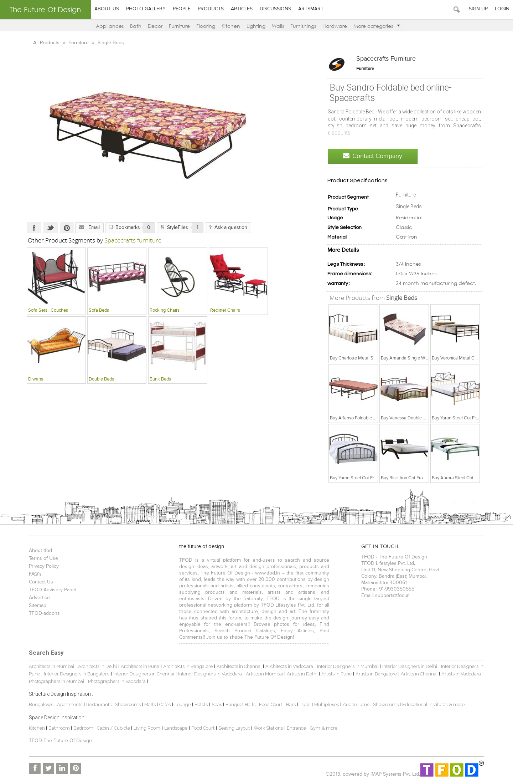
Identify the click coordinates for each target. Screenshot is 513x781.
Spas (217, 704)
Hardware (334, 26)
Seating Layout (234, 728)
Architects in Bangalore (188, 666)
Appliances (110, 26)
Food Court (270, 704)
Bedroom (83, 728)
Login (502, 8)
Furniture (179, 26)
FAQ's (35, 574)
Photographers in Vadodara (117, 681)
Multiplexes (326, 704)
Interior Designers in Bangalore (76, 674)
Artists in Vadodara (461, 674)
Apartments (69, 704)
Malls (150, 704)
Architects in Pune (140, 666)
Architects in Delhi (97, 666)
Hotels (201, 704)
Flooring (205, 26)
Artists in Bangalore (376, 674)
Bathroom (59, 728)
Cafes (165, 704)
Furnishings (303, 26)
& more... (458, 704)
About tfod (40, 550)
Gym (315, 728)
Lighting (256, 26)
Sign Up (478, 8)
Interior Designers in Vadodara (210, 674)
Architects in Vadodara (289, 666)
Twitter (50, 227)
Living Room (147, 728)
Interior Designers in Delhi (409, 666)
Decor (155, 26)
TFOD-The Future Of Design (60, 740)
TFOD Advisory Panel (52, 589)
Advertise (39, 597)
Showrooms (128, 704)
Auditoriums (356, 704)
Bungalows (41, 704)
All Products (47, 42)
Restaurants (99, 704)
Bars (291, 704)
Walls (278, 26)
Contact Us (41, 582)
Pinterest (67, 227)
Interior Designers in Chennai (143, 674)
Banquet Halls (241, 704)
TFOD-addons (44, 613)
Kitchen (231, 26)
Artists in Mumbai (264, 674)
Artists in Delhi (302, 674)
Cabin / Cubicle (114, 728)
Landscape (175, 728)
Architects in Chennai (239, 666)
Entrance (296, 728)
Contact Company (372, 156)
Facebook (34, 227)
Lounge (183, 704)
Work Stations (268, 728)
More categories (376, 26)
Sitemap (37, 605)
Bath (135, 26)
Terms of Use (43, 558)
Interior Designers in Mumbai (347, 666)
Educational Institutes (424, 704)
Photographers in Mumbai (56, 681)
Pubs (305, 704)
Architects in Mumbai (51, 666)
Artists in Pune (336, 674)
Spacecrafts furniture (386, 59)
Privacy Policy (44, 566)
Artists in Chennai (419, 674)
